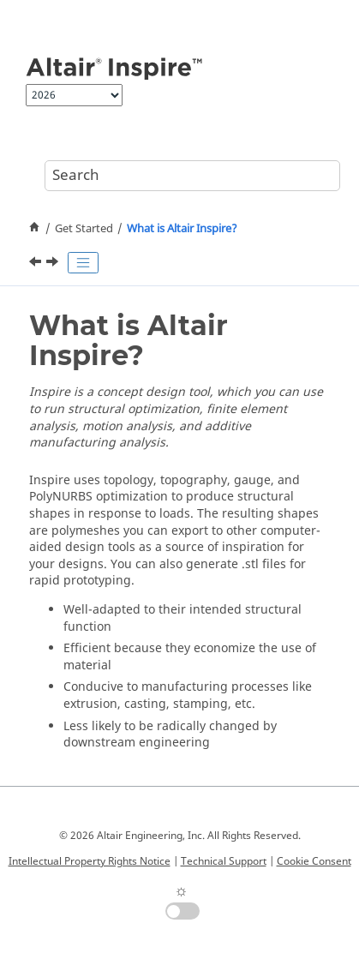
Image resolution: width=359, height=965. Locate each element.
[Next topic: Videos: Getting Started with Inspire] (54, 264)
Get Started (84, 229)
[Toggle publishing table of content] (83, 263)
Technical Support (223, 861)
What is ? (182, 229)
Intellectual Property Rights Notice (90, 861)
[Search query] (192, 175)
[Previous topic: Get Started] (37, 264)
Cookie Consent (314, 861)
